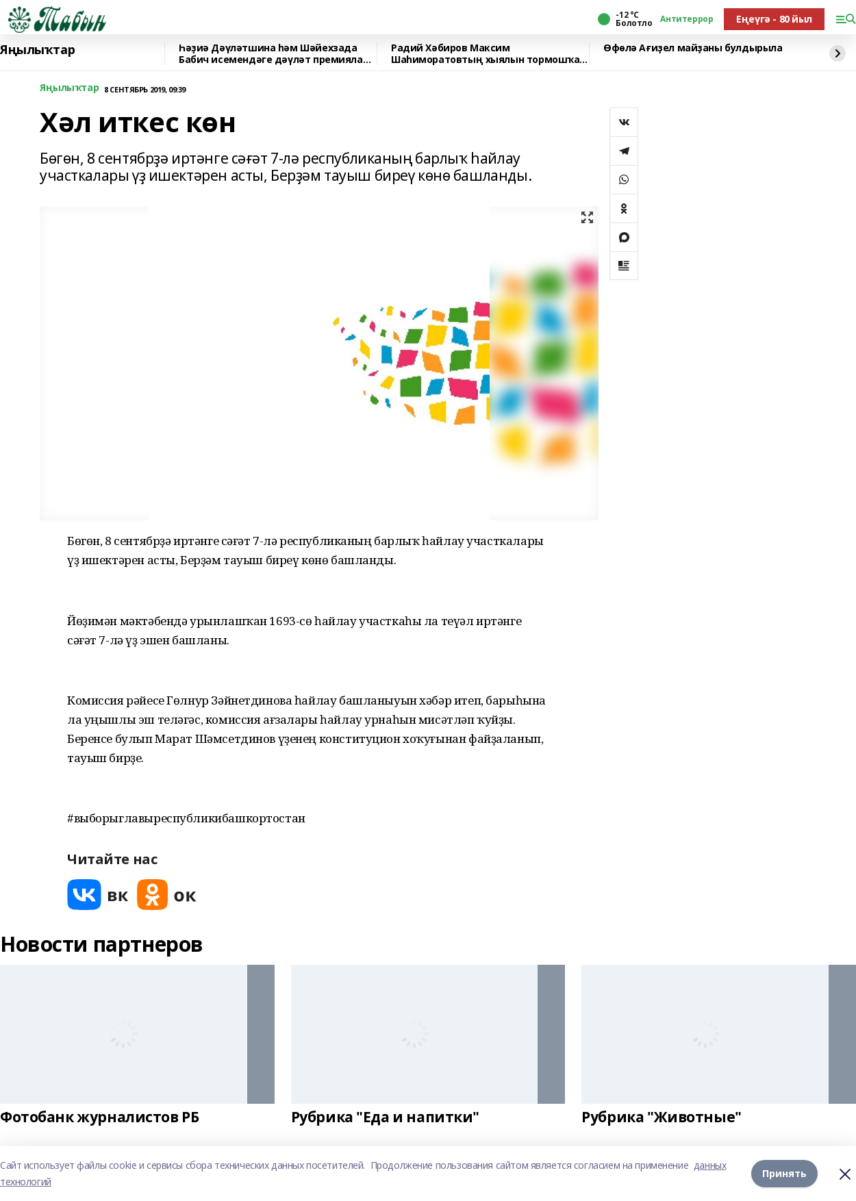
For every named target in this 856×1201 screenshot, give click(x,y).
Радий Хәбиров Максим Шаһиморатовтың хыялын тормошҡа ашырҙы (485, 53)
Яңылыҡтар (37, 50)
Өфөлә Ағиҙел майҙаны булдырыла (692, 48)
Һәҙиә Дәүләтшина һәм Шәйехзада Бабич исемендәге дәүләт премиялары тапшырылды (278, 53)
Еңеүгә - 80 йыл (774, 18)
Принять (784, 1173)
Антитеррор (686, 19)
